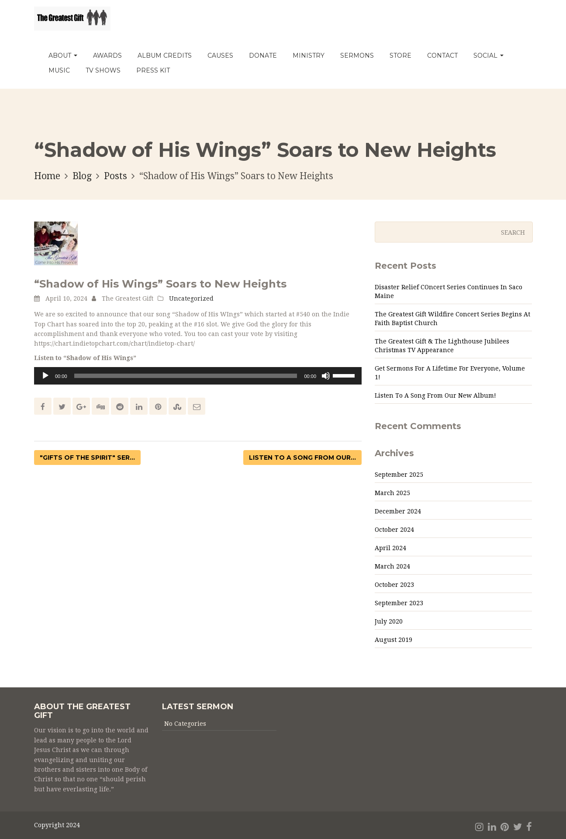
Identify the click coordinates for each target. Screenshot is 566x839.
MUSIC (59, 70)
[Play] (45, 375)
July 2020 (389, 621)
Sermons (357, 55)
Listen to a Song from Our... (302, 457)
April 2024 (390, 547)
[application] (198, 376)
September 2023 (399, 603)
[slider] (185, 376)
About (62, 55)
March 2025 (392, 492)
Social (488, 55)
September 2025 (399, 474)
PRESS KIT (153, 70)
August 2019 (393, 639)
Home (47, 175)
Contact (442, 55)
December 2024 (398, 511)
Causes (220, 55)
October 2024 (394, 529)
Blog (82, 175)
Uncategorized (191, 298)
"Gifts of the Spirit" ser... (87, 457)
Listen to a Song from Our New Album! (435, 395)
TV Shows (103, 70)
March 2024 (392, 566)
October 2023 (394, 584)
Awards (107, 55)
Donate (263, 55)
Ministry (308, 55)
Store (400, 55)
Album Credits (165, 55)
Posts (115, 175)
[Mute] (325, 375)
